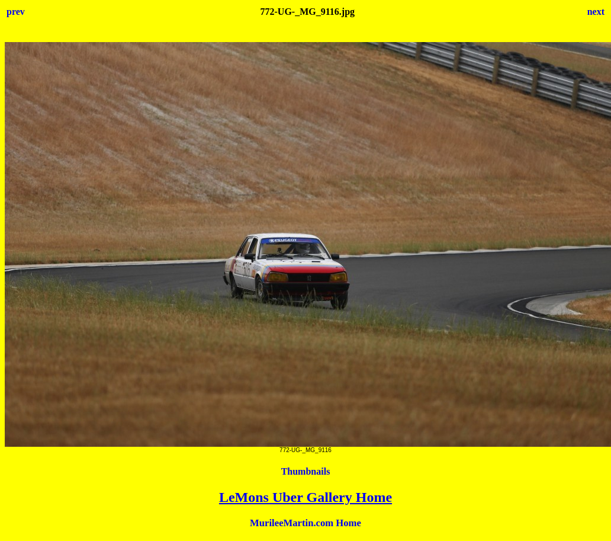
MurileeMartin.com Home (305, 523)
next (595, 12)
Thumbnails (305, 471)
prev (16, 12)
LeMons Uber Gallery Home (305, 497)
